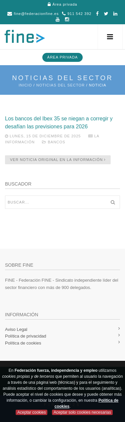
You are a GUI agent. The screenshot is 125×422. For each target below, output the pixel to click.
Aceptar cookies (31, 412)
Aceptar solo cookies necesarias (82, 412)
